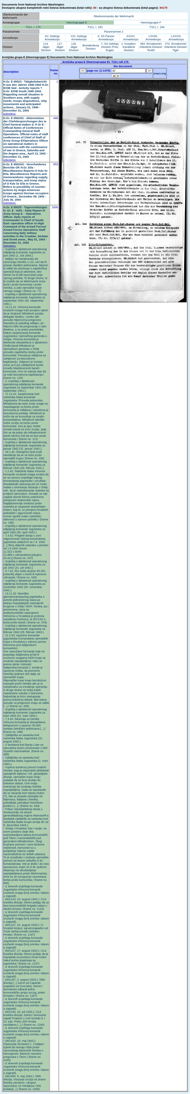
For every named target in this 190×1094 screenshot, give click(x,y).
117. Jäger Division (60, 47)
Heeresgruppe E (76, 22)
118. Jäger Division (74, 47)
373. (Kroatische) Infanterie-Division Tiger (175, 47)
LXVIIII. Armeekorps (153, 37)
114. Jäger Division (46, 47)
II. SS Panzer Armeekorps (106, 37)
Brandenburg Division (91, 47)
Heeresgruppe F (151, 22)
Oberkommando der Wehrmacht (113, 16)
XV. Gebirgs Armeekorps (52, 37)
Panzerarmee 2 (113, 31)
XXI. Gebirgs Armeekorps (79, 37)
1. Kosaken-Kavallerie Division (128, 47)
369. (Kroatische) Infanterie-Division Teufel (150, 47)
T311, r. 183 (95, 27)
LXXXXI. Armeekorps (176, 37)
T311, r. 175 (33, 27)
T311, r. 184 (157, 27)
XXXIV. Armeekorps (131, 37)
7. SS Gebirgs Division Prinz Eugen (110, 47)
